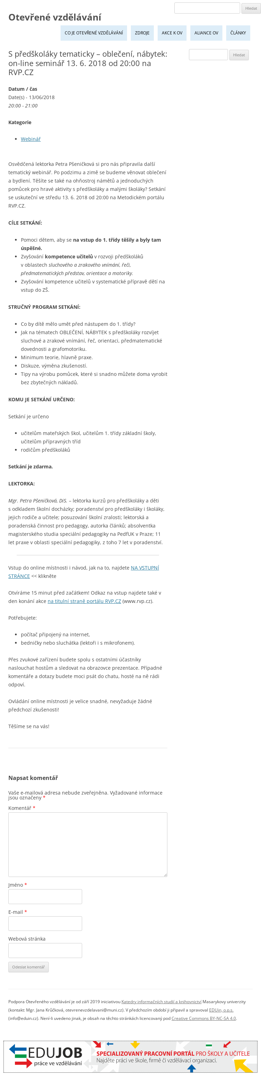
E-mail (17, 912)
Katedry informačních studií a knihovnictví (161, 1002)
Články (238, 33)
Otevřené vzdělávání (54, 17)
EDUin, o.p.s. (221, 1010)
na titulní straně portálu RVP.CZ (84, 601)
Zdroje (142, 33)
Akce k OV (172, 33)
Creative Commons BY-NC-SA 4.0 (204, 1018)
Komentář (21, 808)
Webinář (31, 139)
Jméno (17, 884)
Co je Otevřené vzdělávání (94, 33)
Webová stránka (27, 938)
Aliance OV (206, 33)
